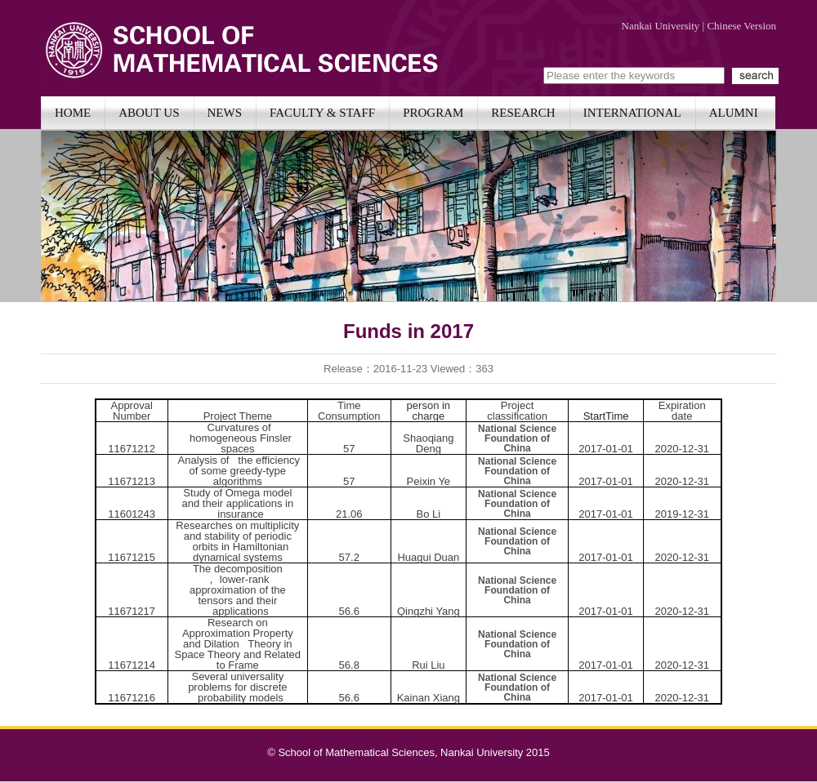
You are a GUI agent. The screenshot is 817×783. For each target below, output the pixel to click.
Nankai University (661, 26)
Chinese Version (741, 26)
